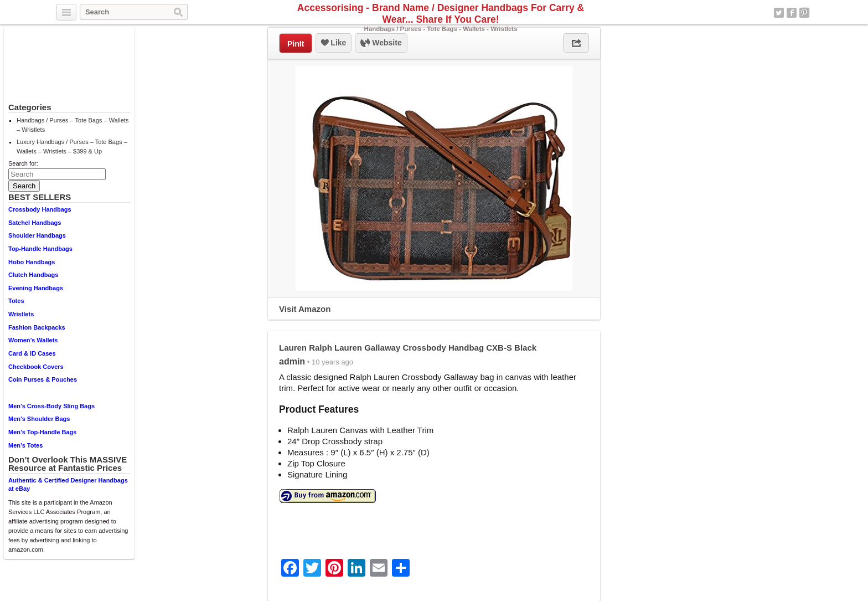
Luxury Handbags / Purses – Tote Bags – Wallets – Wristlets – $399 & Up (72, 146)
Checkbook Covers (36, 366)
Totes (16, 300)
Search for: (23, 163)
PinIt (295, 43)
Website (380, 43)
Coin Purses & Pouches (42, 379)
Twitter (778, 12)
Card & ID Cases (32, 353)
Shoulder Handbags (37, 235)
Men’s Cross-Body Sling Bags (51, 406)
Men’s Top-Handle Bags (42, 432)
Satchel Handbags (34, 222)
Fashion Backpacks (36, 327)
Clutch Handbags (33, 274)
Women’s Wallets (33, 340)
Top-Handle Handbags (40, 248)
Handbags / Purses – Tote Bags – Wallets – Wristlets (72, 125)
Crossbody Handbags (39, 209)
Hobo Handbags (31, 262)
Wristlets (21, 314)
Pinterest (804, 12)
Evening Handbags (35, 288)
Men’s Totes (25, 445)
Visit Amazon (304, 309)
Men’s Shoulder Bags (39, 418)
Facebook (791, 12)
